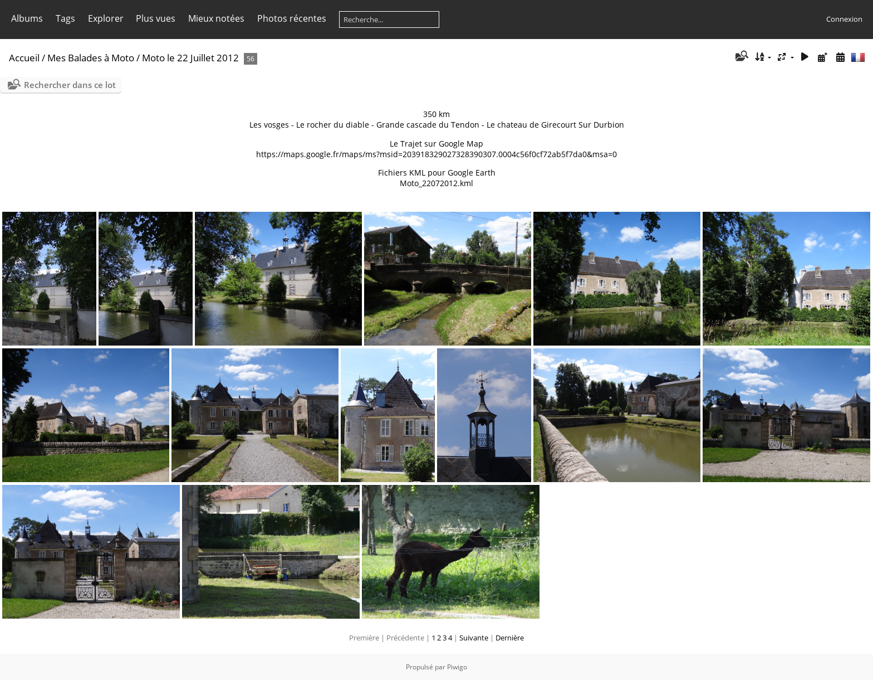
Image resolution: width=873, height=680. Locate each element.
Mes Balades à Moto (90, 57)
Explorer (106, 18)
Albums (27, 18)
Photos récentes (291, 18)
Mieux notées (216, 18)
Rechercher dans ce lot (70, 84)
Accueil (24, 57)
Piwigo (457, 667)
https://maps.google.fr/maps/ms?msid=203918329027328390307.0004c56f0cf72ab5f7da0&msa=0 (436, 154)
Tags (65, 18)
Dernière (510, 638)
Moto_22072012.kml (436, 183)
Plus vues (155, 18)
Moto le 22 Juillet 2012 (190, 57)
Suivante (473, 638)
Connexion (844, 19)
